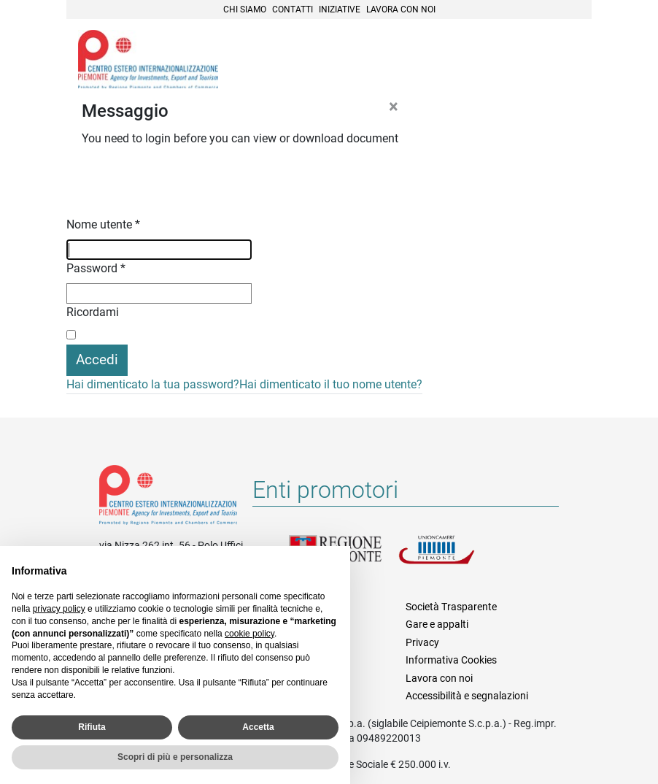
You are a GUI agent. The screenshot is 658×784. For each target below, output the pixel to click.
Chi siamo (244, 9)
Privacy (422, 642)
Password (95, 268)
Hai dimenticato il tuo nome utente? (330, 384)
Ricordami (92, 312)
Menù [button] (562, 60)
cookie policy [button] (249, 634)
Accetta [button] (258, 727)
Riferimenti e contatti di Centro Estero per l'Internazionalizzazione (168, 498)
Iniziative (339, 9)
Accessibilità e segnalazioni (467, 696)
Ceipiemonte (148, 59)
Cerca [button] (530, 60)
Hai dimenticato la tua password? (152, 384)
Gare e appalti (437, 624)
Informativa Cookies (451, 660)
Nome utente (103, 224)
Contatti (292, 9)
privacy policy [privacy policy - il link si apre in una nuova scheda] (59, 609)
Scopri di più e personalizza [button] (175, 757)
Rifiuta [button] (91, 727)
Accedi (97, 359)
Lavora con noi (401, 9)
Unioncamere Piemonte (453, 558)
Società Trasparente (451, 606)
